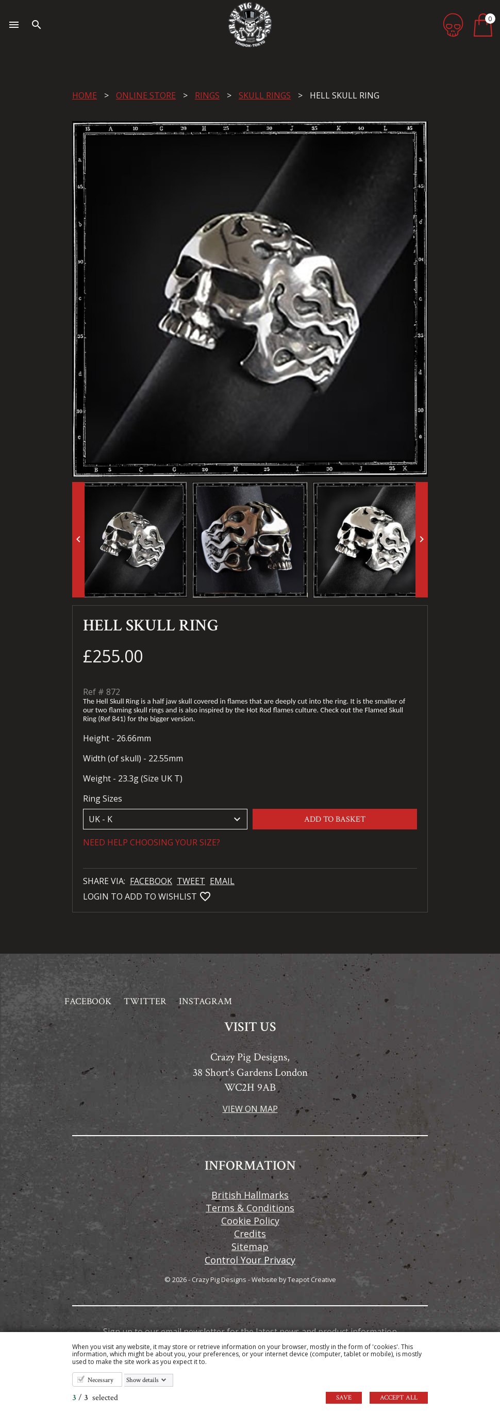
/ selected (95, 1397)
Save (344, 1397)
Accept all (399, 1397)
